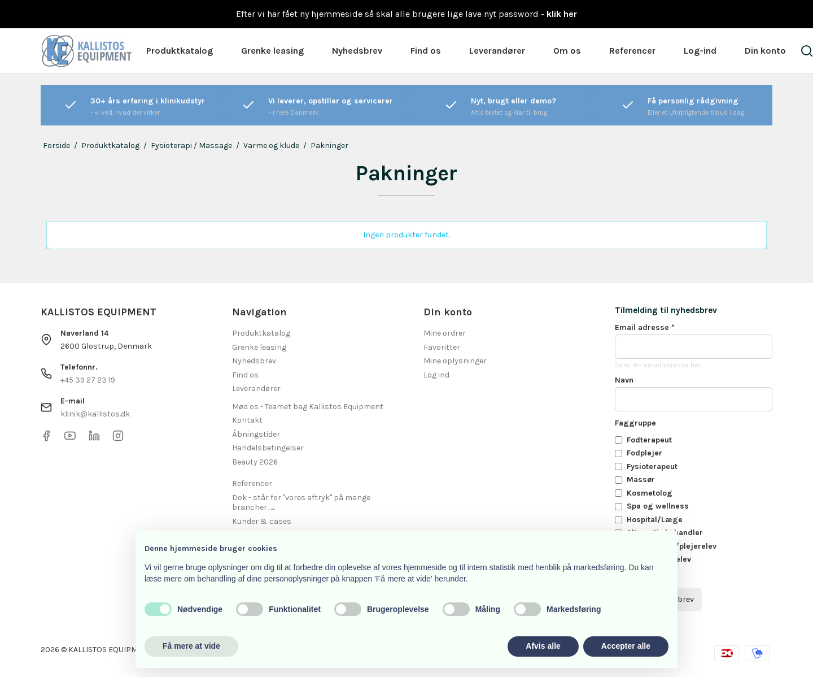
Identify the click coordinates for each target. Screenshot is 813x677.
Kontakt (247, 420)
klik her (562, 13)
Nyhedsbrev (357, 50)
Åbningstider (256, 434)
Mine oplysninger (455, 361)
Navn (624, 380)
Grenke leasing (272, 50)
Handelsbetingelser (268, 448)
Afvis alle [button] (543, 645)
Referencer (632, 50)
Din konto (765, 50)
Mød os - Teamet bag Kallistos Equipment (307, 406)
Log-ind (700, 50)
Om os (567, 50)
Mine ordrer (444, 333)
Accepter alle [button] (625, 645)
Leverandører (497, 50)
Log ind (436, 375)
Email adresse (645, 327)
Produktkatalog (179, 50)
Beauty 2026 (255, 462)
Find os (425, 50)
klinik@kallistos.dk (95, 414)
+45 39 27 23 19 (87, 380)
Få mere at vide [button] (191, 645)
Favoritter (441, 347)
